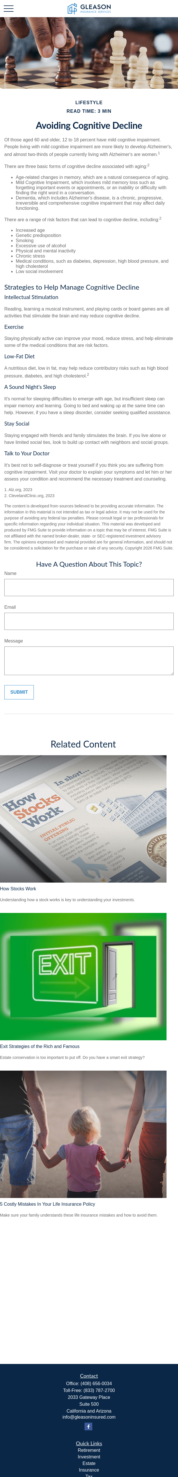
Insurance (89, 1470)
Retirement (89, 1450)
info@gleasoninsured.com (89, 1417)
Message (13, 640)
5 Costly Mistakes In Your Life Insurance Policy (47, 1204)
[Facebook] (88, 1426)
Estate (89, 1463)
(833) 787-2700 (99, 1390)
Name (10, 573)
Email (10, 607)
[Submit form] (19, 692)
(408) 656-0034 (96, 1383)
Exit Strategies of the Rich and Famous (39, 1046)
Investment (89, 1456)
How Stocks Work (18, 888)
